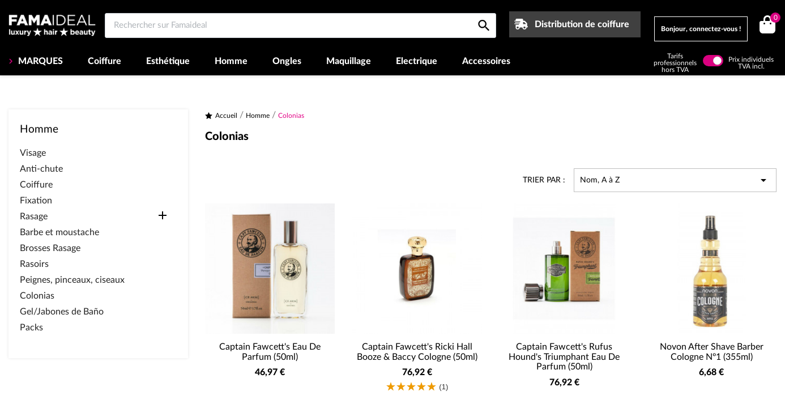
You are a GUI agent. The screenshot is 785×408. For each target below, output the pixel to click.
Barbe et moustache (59, 232)
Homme (231, 61)
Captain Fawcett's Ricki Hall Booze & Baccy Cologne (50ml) (417, 352)
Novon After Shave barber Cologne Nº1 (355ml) (711, 352)
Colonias (37, 295)
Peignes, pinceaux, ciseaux (72, 279)
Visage (33, 153)
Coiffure (104, 61)
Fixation (36, 200)
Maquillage (348, 61)
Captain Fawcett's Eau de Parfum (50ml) (270, 352)
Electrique (416, 61)
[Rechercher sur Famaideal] (300, 25)
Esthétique (168, 61)
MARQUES (39, 61)
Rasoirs (34, 264)
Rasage (34, 216)
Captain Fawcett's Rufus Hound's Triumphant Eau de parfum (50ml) (564, 356)
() (773, 19)
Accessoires (486, 61)
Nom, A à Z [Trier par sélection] (675, 180)
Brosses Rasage (50, 248)
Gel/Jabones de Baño (62, 311)
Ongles (286, 61)
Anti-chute (41, 168)
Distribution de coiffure (582, 24)
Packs (31, 327)
